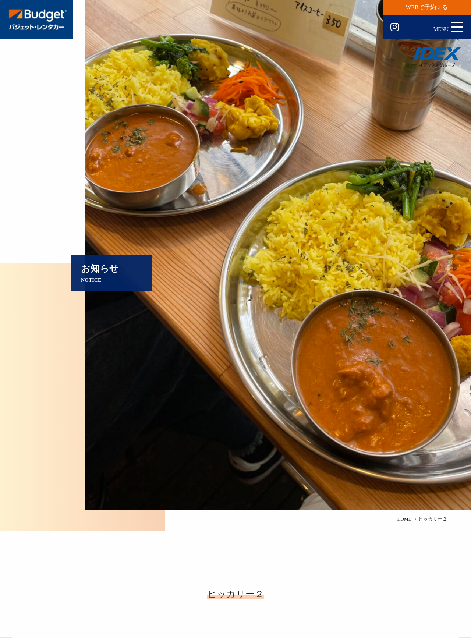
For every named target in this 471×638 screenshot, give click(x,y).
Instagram (394, 27)
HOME (404, 519)
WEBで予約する (427, 7)
